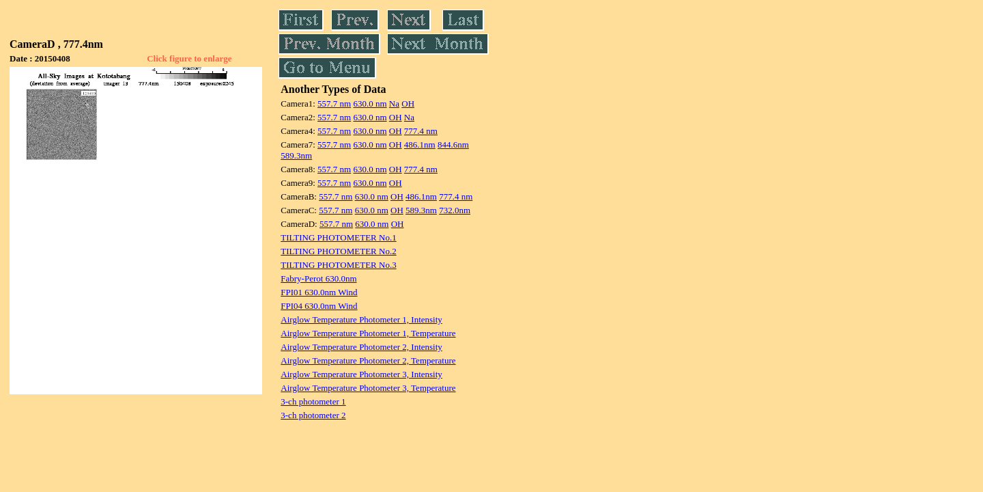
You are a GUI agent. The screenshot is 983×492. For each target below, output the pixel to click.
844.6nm (453, 144)
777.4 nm (421, 131)
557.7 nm (334, 103)
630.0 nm (369, 103)
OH (407, 103)
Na (394, 103)
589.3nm (296, 155)
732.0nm (454, 210)
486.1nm (420, 144)
